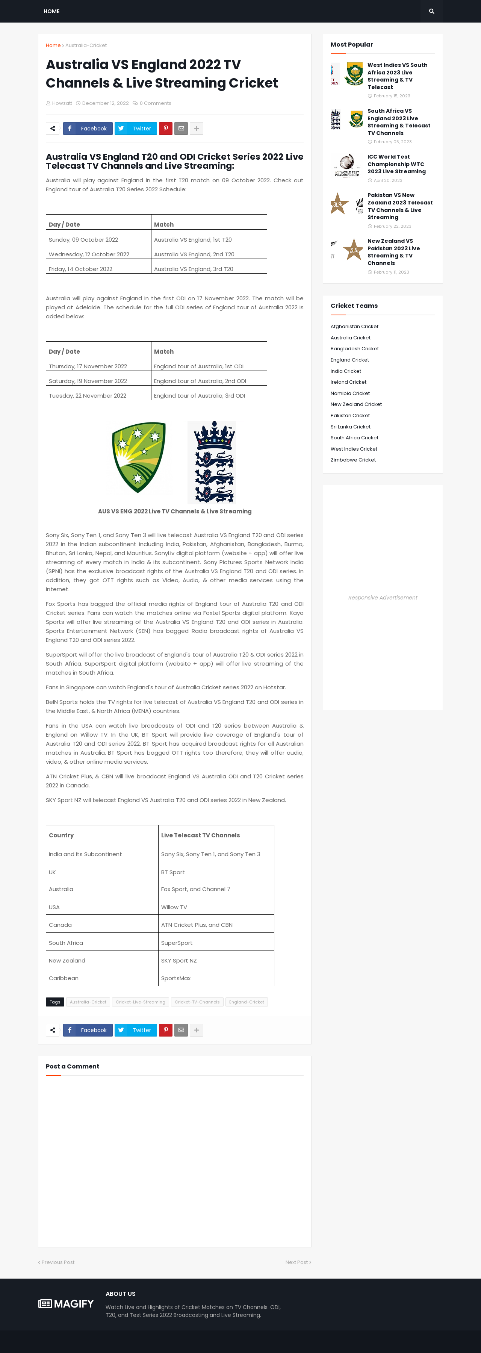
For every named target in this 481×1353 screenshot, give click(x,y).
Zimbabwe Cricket (353, 459)
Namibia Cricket (350, 393)
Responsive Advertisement (382, 597)
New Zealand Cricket (356, 404)
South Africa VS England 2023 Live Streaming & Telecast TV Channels (399, 122)
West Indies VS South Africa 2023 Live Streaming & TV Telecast (398, 76)
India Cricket (346, 371)
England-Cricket (246, 1002)
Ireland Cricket (348, 382)
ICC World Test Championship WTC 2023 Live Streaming (397, 164)
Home (53, 45)
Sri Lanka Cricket (351, 426)
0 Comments (155, 103)
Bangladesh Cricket (355, 348)
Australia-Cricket (86, 45)
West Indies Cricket (354, 449)
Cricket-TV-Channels (197, 1002)
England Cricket (350, 359)
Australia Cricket (351, 337)
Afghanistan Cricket (354, 326)
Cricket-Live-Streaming (140, 1002)
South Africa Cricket (354, 437)
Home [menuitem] (51, 11)
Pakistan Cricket (350, 415)
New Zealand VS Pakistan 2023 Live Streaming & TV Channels (394, 252)
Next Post (297, 1262)
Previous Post (58, 1262)
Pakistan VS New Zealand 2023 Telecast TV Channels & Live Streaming (400, 206)
